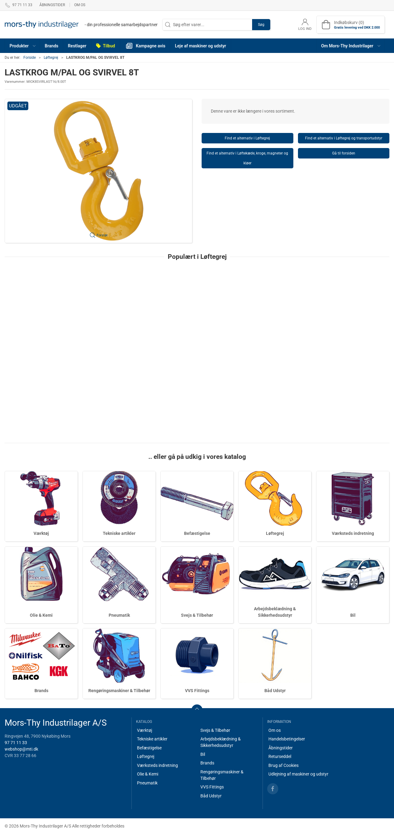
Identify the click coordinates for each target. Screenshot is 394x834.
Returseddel (279, 756)
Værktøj (41, 533)
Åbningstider (52, 5)
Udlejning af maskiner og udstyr (298, 774)
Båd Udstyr (275, 690)
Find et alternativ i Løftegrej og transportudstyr (343, 138)
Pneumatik (119, 615)
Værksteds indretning (353, 533)
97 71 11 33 (16, 742)
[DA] (81, 24)
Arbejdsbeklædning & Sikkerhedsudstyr (220, 742)
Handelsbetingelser (286, 738)
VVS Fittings (197, 690)
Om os (79, 5)
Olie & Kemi (41, 615)
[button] (22, 46)
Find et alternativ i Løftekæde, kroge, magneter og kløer (247, 158)
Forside (29, 57)
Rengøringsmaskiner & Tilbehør (119, 690)
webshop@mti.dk (21, 749)
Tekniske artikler (119, 533)
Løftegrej (51, 57)
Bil (353, 615)
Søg (261, 24)
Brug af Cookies (283, 765)
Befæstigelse (197, 533)
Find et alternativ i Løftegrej (247, 138)
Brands (41, 690)
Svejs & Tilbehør (197, 615)
